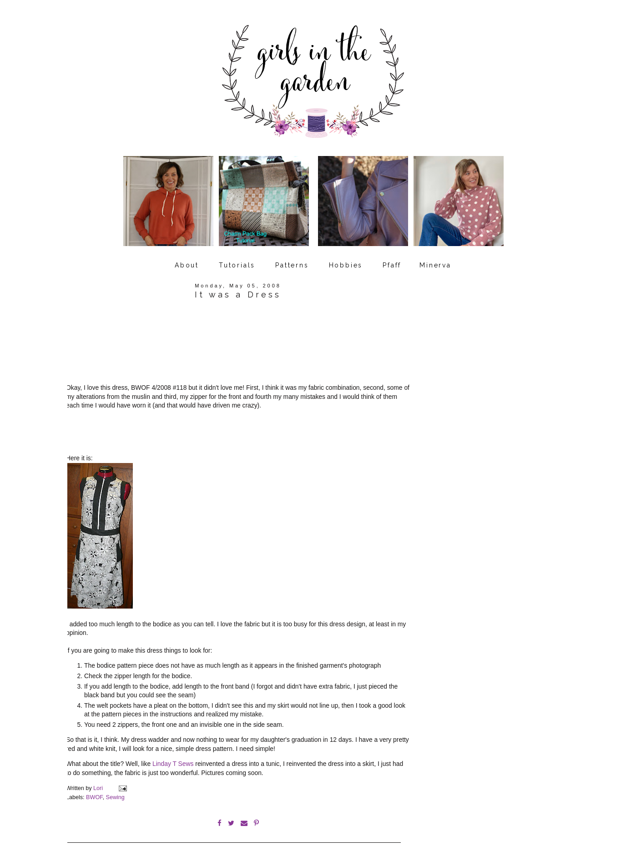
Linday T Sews (172, 763)
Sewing (115, 797)
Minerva (435, 265)
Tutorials (237, 265)
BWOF (94, 797)
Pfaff (392, 265)
